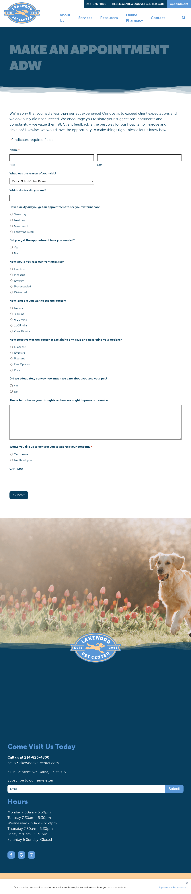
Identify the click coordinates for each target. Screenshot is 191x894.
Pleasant (19, 274)
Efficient (19, 280)
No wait (19, 308)
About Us (65, 18)
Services (85, 17)
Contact (158, 17)
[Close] (187, 882)
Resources (109, 17)
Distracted (20, 292)
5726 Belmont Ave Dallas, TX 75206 (36, 772)
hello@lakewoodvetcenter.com (138, 4)
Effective (19, 352)
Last (99, 164)
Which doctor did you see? (27, 190)
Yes (16, 247)
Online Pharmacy (134, 18)
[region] (95, 886)
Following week (24, 231)
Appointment (179, 4)
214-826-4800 (96, 4)
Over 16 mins (22, 331)
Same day (20, 214)
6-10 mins (20, 319)
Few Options (22, 364)
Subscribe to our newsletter (30, 780)
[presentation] (37, 480)
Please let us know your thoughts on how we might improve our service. (58, 400)
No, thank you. (23, 460)
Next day (19, 220)
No (16, 253)
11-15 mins (21, 325)
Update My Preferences (172, 887)
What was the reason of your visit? (32, 173)
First (12, 164)
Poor (17, 370)
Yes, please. (21, 454)
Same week (21, 226)
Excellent (20, 269)
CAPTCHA (16, 468)
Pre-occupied (22, 286)
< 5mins (19, 313)
